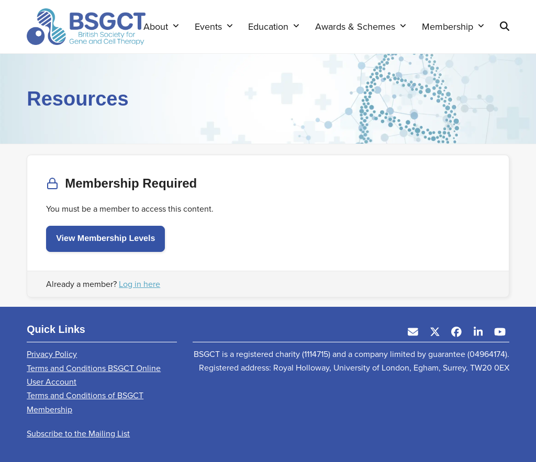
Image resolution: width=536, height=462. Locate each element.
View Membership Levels (105, 238)
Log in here (139, 284)
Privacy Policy (52, 354)
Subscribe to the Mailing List (78, 434)
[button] (504, 26)
